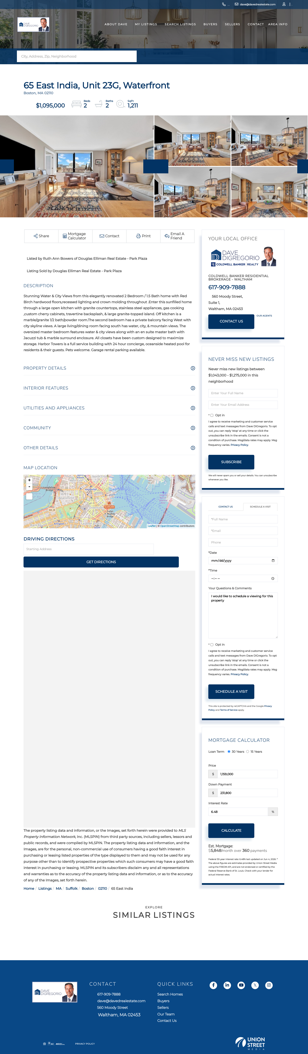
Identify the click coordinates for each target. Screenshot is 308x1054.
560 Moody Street (158, 1010)
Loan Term (216, 752)
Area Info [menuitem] (271, 31)
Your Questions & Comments (230, 589)
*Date (212, 553)
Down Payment (220, 785)
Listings (45, 876)
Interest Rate (218, 804)
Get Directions (175, 549)
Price (212, 766)
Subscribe (231, 462)
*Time (212, 571)
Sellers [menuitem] (226, 31)
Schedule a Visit (260, 507)
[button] (132, 56)
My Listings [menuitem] (140, 31)
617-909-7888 (193, 5)
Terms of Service (229, 710)
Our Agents (264, 315)
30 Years (236, 752)
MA (59, 876)
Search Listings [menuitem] (174, 31)
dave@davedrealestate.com (230, 5)
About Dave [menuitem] (109, 31)
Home (29, 876)
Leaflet (152, 525)
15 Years (254, 752)
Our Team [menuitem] (236, 1014)
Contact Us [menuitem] (237, 1022)
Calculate (231, 831)
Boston (88, 876)
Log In (266, 5)
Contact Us (231, 321)
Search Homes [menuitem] (241, 991)
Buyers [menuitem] (204, 31)
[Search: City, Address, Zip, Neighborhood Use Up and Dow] (72, 56)
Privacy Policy (239, 445)
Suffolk (71, 876)
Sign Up (278, 5)
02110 (102, 876)
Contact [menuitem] (249, 31)
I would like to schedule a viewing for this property (243, 616)
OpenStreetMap (169, 525)
